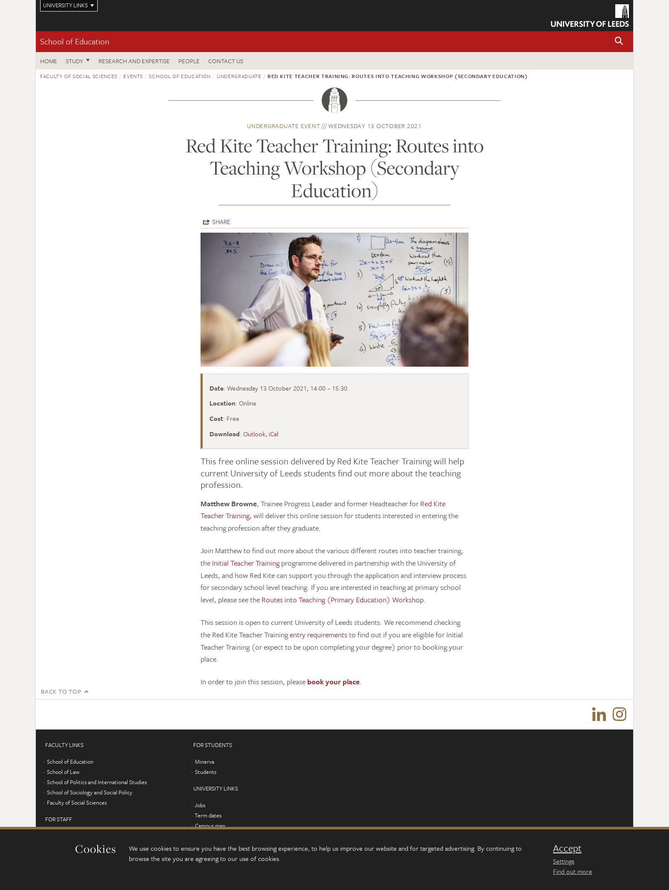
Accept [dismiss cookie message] (567, 848)
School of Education (74, 41)
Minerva (204, 761)
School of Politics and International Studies (97, 782)
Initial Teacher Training (245, 562)
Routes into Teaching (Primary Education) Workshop (343, 599)
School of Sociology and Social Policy (89, 792)
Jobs (200, 805)
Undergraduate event (283, 125)
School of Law (63, 771)
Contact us (225, 60)
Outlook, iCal (260, 433)
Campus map (210, 825)
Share (221, 221)
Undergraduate (239, 76)
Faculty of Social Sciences (78, 76)
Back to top (61, 691)
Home (48, 60)
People (189, 60)
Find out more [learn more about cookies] (572, 871)
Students (205, 771)
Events (133, 76)
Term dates (208, 815)
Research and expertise (134, 60)
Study (74, 60)
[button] (619, 41)
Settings (563, 861)
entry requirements (318, 634)
